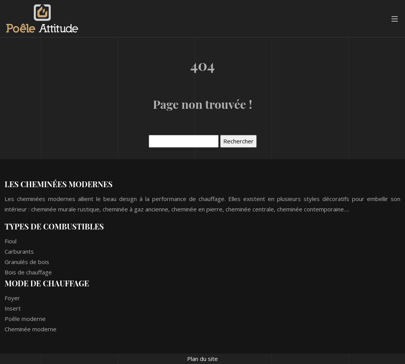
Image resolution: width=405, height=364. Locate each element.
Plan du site (202, 358)
